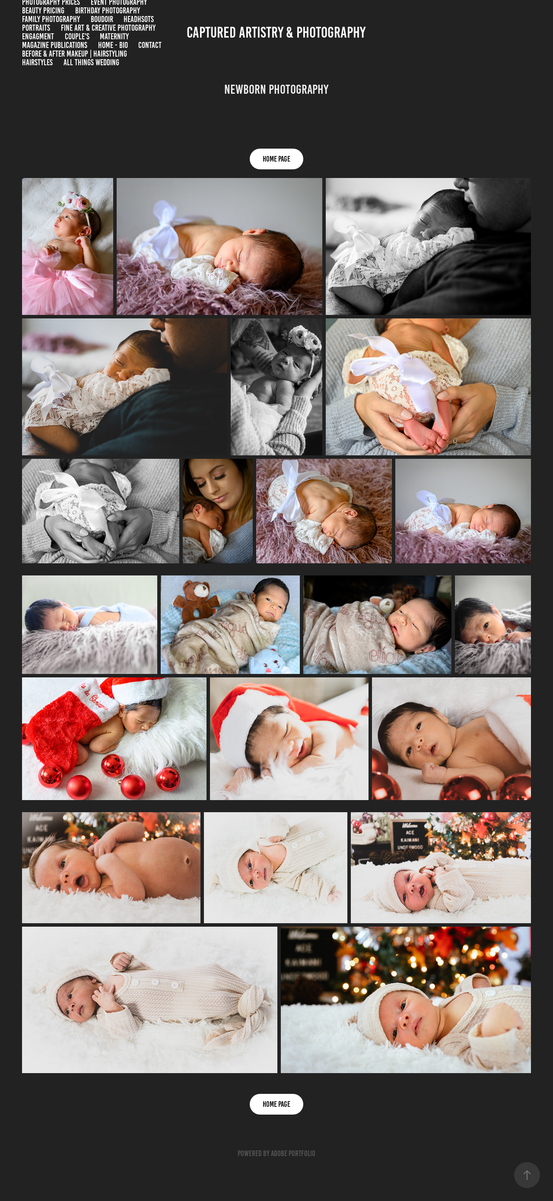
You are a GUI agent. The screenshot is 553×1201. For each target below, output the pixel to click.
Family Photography (51, 19)
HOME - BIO (113, 45)
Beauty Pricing (43, 10)
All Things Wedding (91, 62)
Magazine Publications (54, 45)
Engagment (38, 36)
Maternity (114, 36)
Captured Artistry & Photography (276, 32)
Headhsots (139, 19)
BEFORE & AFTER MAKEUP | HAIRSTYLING (74, 53)
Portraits (36, 27)
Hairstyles (37, 62)
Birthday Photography (107, 10)
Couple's (77, 36)
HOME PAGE (276, 159)
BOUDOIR (102, 19)
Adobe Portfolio (293, 1153)
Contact (150, 45)
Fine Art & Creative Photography (108, 27)
